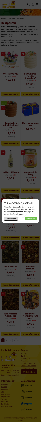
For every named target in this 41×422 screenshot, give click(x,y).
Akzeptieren (30, 219)
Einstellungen (11, 219)
